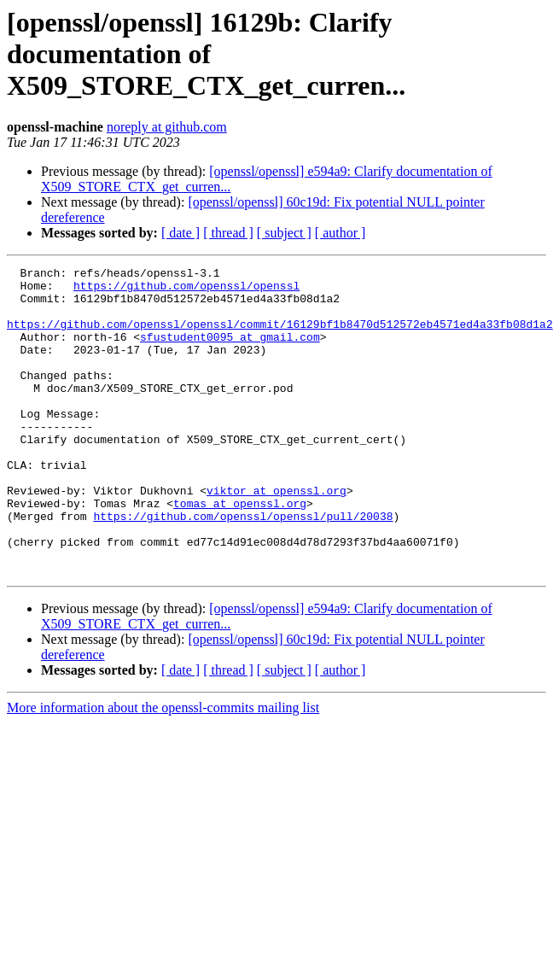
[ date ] (180, 232)
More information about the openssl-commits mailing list (163, 769)
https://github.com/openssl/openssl (186, 290)
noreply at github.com (167, 127)
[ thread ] (228, 232)
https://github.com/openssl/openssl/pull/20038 (243, 567)
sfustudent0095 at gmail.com (230, 352)
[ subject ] (284, 232)
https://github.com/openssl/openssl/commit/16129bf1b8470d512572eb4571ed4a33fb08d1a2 (280, 336)
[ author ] (340, 232)
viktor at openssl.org (276, 536)
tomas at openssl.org (239, 551)
